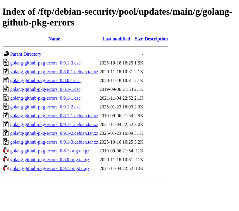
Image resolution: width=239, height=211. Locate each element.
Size (139, 38)
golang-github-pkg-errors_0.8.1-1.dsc (45, 89)
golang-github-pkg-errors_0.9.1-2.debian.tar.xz (54, 133)
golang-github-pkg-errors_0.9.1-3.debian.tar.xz (54, 141)
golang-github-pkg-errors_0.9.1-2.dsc (45, 106)
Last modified (116, 38)
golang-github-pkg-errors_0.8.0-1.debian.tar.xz (54, 71)
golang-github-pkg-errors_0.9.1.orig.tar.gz (50, 168)
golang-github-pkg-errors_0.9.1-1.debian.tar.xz (54, 124)
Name (54, 38)
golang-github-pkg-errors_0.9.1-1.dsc (45, 98)
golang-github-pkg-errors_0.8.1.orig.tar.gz (50, 150)
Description (156, 38)
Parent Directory (25, 54)
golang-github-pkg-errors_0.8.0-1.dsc (45, 80)
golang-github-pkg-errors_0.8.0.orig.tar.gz (50, 159)
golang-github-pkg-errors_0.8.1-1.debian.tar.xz (54, 115)
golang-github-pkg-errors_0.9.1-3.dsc (45, 62)
